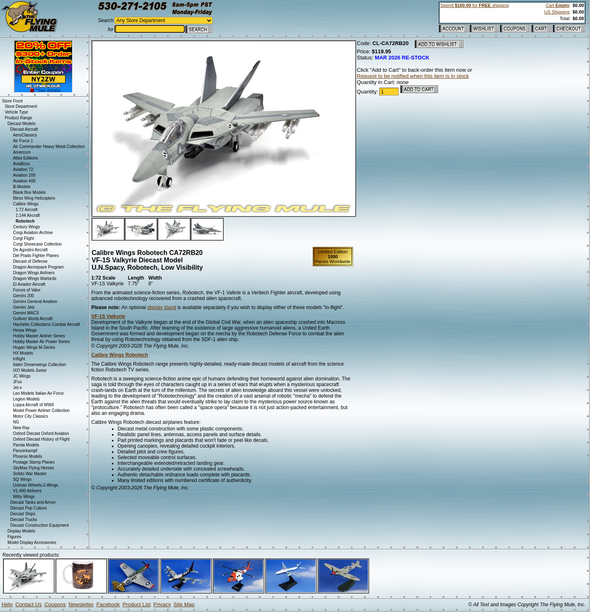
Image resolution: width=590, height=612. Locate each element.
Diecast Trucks (23, 519)
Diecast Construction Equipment (39, 525)
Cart (557, 5)
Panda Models (26, 445)
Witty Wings (24, 496)
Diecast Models (21, 123)
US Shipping (556, 11)
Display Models (21, 531)
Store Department (21, 106)
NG (16, 422)
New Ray (21, 427)
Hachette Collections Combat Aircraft (46, 324)
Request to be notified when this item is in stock (413, 76)
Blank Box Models (29, 192)
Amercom (22, 152)
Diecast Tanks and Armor (33, 502)
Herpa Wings (25, 330)
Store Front (12, 101)
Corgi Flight (23, 238)
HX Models (23, 353)
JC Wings (22, 376)
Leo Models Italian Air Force (38, 393)
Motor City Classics (30, 416)
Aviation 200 (24, 175)
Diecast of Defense (30, 261)
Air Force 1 (23, 141)
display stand (162, 307)
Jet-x (17, 387)
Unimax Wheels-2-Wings (35, 485)
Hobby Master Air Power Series (41, 341)
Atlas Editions (25, 158)
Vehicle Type (16, 112)
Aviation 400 (24, 181)
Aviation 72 (23, 169)
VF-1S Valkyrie (108, 316)
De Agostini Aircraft (30, 250)
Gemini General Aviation (35, 301)
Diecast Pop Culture (28, 508)
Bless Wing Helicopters (34, 198)
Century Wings (26, 227)
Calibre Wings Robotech (119, 355)
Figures (14, 537)
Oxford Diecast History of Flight (41, 439)
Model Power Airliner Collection (41, 410)
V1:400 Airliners (27, 491)
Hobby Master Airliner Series (39, 336)
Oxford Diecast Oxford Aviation (41, 433)
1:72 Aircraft (26, 209)
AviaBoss (21, 164)
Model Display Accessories (31, 542)
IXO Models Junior (30, 370)
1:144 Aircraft (28, 215)
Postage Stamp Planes (34, 462)
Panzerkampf (25, 450)
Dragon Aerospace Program (38, 267)
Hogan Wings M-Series (34, 347)
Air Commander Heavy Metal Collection (49, 146)
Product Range (18, 118)
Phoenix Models (27, 456)
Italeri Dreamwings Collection (39, 364)
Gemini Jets (24, 307)
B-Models (21, 186)
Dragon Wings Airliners (34, 273)
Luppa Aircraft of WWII (33, 405)
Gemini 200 (23, 295)
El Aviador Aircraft (29, 284)
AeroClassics (25, 135)
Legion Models (26, 399)
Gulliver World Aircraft (33, 318)
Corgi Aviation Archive (33, 232)
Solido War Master (30, 473)
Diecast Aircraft (24, 129)
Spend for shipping (474, 5)
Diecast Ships (22, 514)
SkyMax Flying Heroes (33, 468)
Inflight (19, 359)
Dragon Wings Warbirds (35, 278)
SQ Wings (22, 479)
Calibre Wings (26, 204)
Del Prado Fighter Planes (36, 255)
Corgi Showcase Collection (37, 244)
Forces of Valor (27, 290)
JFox (17, 382)
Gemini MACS (26, 313)
